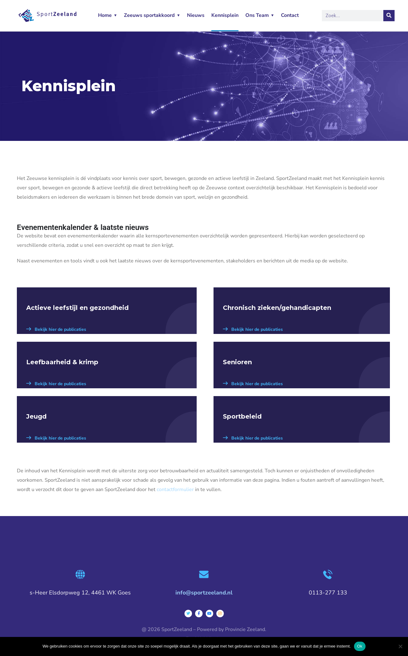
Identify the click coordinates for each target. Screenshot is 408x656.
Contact (290, 15)
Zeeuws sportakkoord (149, 15)
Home (105, 15)
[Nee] (400, 646)
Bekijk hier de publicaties (56, 329)
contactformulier (175, 489)
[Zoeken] (389, 15)
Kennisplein (224, 15)
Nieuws (195, 15)
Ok (359, 646)
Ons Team (257, 15)
